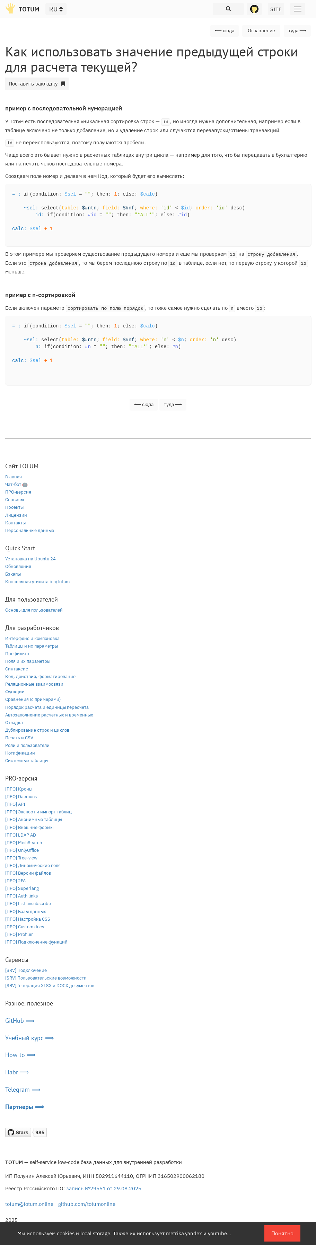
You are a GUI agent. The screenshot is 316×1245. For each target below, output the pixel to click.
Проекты (14, 507)
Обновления (18, 566)
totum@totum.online (29, 1204)
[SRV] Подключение (26, 970)
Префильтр (17, 654)
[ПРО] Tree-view (21, 858)
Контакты (15, 523)
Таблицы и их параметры (31, 646)
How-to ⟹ (20, 1055)
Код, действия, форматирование (40, 676)
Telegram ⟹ (23, 1089)
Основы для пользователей (34, 610)
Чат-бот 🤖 (16, 484)
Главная (13, 477)
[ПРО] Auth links (21, 896)
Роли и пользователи (27, 745)
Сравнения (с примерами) (33, 699)
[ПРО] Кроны (18, 789)
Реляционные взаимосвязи (34, 684)
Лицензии (16, 515)
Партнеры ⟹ (24, 1107)
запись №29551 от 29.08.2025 (103, 1188)
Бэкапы (13, 574)
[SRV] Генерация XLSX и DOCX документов (49, 986)
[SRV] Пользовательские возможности (46, 978)
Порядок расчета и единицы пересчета (47, 707)
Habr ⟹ (17, 1072)
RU (56, 9)
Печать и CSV (19, 738)
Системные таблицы (26, 761)
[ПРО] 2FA (15, 881)
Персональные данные (29, 530)
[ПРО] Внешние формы (29, 827)
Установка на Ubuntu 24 (30, 559)
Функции (15, 692)
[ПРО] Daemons (21, 797)
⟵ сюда (224, 30)
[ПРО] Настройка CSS (27, 919)
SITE (276, 9)
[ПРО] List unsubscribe (28, 903)
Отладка (14, 722)
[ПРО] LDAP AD (20, 835)
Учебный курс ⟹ (29, 1038)
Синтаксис (16, 669)
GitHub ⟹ (20, 1021)
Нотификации (20, 753)
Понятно (282, 1233)
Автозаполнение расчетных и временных (49, 715)
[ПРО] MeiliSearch (23, 843)
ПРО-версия (18, 492)
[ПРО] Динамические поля (33, 865)
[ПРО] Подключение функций (36, 942)
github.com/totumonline (86, 1204)
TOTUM (29, 9)
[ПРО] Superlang (22, 888)
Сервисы (14, 500)
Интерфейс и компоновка (32, 638)
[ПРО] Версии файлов (28, 873)
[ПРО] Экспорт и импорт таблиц (38, 812)
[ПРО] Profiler (19, 934)
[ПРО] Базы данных (25, 911)
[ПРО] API (15, 804)
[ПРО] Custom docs (24, 927)
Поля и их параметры (27, 661)
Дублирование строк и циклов (37, 730)
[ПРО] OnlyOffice (22, 850)
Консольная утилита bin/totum (37, 582)
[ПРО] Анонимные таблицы (33, 819)
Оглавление (261, 30)
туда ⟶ (297, 30)
